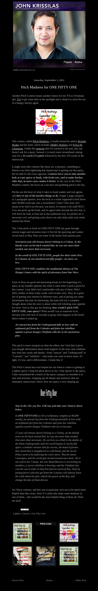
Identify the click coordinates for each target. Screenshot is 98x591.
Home (49, 580)
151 (19, 99)
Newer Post (18, 580)
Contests (25, 513)
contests (40, 148)
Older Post (80, 580)
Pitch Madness (41, 141)
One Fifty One (38, 513)
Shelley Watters (59, 144)
